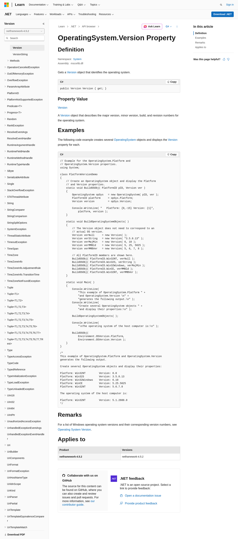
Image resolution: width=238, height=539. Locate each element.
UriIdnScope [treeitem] (14, 484)
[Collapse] (43, 24)
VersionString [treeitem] (20, 54)
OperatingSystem (125, 139)
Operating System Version (74, 429)
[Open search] (221, 5)
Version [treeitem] (17, 47)
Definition (201, 33)
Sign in (230, 4)
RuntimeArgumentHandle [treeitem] (21, 145)
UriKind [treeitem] (11, 490)
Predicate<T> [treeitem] (14, 106)
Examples (200, 37)
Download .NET (222, 14)
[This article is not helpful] (228, 59)
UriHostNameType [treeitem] (17, 477)
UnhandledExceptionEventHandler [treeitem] (25, 436)
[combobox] (24, 31)
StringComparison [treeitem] (17, 216)
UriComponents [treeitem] (15, 458)
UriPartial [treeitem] (12, 503)
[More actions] (177, 26)
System (77, 59)
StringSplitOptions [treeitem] (17, 222)
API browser (89, 26)
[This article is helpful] (224, 59)
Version (71, 72)
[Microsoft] (6, 4)
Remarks (200, 42)
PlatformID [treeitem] (13, 93)
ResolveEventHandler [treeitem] (19, 138)
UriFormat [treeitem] (12, 464)
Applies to (200, 47)
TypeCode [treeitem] (12, 363)
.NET (73, 26)
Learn (62, 26)
